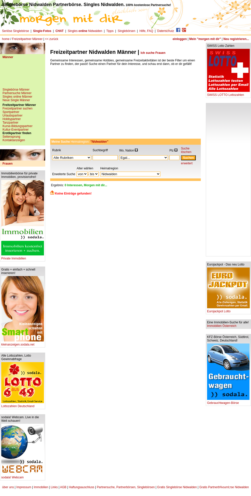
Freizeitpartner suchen (17, 108)
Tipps (110, 31)
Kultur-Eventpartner (16, 129)
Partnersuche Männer (17, 93)
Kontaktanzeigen (14, 140)
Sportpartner (11, 112)
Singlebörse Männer (16, 89)
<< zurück (51, 39)
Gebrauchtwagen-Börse (228, 401)
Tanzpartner (10, 122)
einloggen (180, 39)
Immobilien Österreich (221, 326)
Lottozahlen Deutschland (22, 405)
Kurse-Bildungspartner (17, 126)
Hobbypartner (12, 119)
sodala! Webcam (22, 476)
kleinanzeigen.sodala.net (22, 343)
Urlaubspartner (12, 115)
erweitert (187, 163)
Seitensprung (11, 136)
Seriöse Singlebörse (15, 31)
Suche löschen (186, 150)
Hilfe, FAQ (146, 31)
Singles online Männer (17, 96)
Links (54, 487)
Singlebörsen (126, 31)
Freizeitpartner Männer (27, 39)
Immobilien (41, 487)
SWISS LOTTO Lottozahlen (228, 93)
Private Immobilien (22, 257)
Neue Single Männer (16, 100)
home (6, 39)
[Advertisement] (23, 75)
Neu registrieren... (236, 39)
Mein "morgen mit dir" (205, 39)
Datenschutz (165, 31)
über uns (8, 487)
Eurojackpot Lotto (228, 310)
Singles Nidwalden (85, 31)
